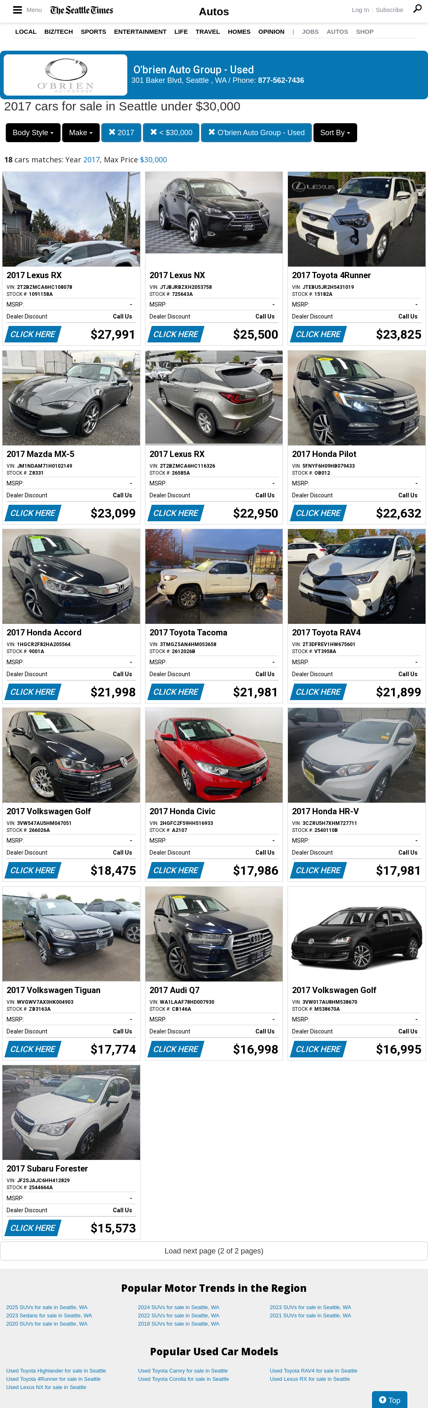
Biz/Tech (58, 31)
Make (81, 133)
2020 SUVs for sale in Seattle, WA (47, 1324)
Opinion (271, 31)
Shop (365, 31)
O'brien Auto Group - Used (256, 132)
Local (26, 31)
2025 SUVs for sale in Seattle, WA (47, 1307)
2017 (121, 132)
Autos (214, 11)
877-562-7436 (281, 80)
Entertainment (140, 31)
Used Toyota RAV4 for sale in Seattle (314, 1371)
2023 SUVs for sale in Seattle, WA (310, 1307)
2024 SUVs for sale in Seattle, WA (179, 1307)
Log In (360, 9)
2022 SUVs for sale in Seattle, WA (179, 1315)
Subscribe (389, 9)
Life (181, 31)
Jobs (310, 31)
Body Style (33, 133)
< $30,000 (171, 132)
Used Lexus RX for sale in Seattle (310, 1379)
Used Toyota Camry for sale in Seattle (183, 1371)
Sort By (335, 133)
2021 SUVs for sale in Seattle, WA (310, 1315)
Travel (208, 31)
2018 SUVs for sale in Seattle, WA (179, 1324)
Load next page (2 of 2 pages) (213, 1251)
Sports (93, 31)
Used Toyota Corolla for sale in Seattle (183, 1379)
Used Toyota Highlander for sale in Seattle (56, 1371)
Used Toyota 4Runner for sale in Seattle (53, 1379)
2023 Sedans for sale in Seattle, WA (49, 1315)
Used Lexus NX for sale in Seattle (46, 1387)
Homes (239, 31)
